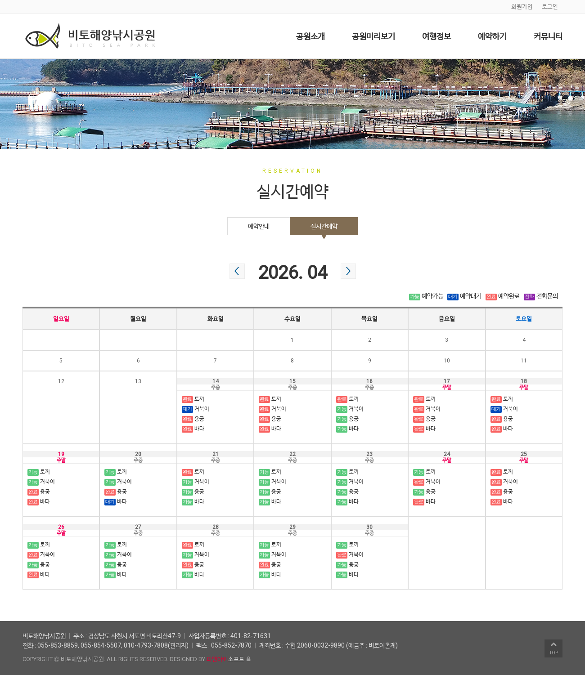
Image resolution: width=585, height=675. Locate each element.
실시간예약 (324, 226)
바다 (193, 429)
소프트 (225, 659)
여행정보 (436, 36)
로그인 (550, 6)
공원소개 (310, 36)
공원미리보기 (373, 36)
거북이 (195, 409)
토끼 (193, 399)
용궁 (193, 419)
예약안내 (259, 226)
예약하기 (492, 36)
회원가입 (522, 6)
